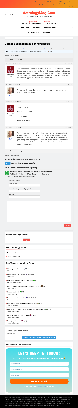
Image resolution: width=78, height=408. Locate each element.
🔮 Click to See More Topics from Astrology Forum (39, 337)
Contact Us (46, 32)
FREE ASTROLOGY (50, 28)
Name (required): (14, 183)
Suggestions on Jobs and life (23, 163)
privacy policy (42, 386)
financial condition (12, 292)
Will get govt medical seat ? (15, 269)
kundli (31, 48)
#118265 (70, 84)
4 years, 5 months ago (40, 51)
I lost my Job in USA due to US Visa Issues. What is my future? (25, 309)
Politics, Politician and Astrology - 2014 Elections (29, 174)
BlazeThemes (55, 405)
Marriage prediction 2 (13, 321)
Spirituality (51, 23)
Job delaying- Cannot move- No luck (17, 315)
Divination (36, 28)
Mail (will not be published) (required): (20, 189)
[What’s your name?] (39, 364)
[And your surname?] (39, 369)
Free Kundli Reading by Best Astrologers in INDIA (17, 48)
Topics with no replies (13, 256)
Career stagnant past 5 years (15, 275)
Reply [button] (66, 63)
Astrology (26, 22)
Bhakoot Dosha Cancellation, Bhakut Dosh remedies (31, 171)
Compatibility (39, 22)
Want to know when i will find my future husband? (21, 303)
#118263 (70, 63)
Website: (11, 194)
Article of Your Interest (71, 4)
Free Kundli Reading (39, 48)
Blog (7, 171)
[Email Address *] (39, 375)
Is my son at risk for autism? (15, 298)
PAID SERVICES (32, 32)
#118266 (70, 101)
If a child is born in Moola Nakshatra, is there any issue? (23, 286)
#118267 (70, 127)
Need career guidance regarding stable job (19, 280)
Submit (67, 225)
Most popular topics (13, 253)
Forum (8, 163)
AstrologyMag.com (39, 13)
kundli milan (25, 28)
